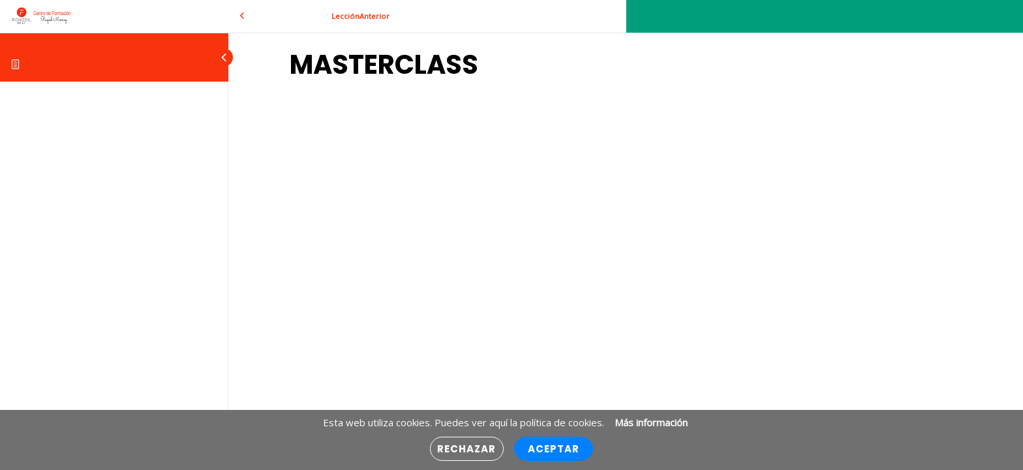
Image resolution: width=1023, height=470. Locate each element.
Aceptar (554, 449)
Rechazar (466, 449)
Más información (651, 422)
